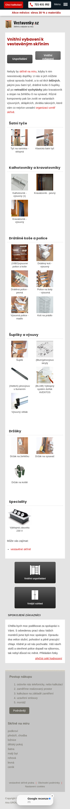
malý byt (13, 753)
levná (11, 762)
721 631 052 (42, 4)
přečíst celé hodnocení (48, 658)
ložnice (12, 739)
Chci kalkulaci (13, 4)
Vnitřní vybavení (48, 57)
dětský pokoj (15, 744)
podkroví (13, 731)
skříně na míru (27, 71)
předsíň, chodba (17, 735)
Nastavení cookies (35, 786)
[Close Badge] (52, 796)
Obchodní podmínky (49, 782)
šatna (11, 749)
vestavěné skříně (21, 549)
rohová (12, 757)
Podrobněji (19, 710)
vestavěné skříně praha (21, 782)
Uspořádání (19, 58)
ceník (11, 767)
